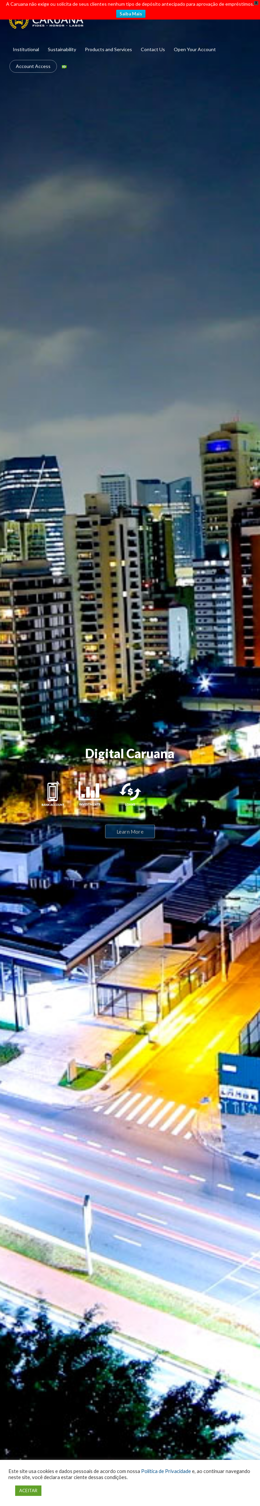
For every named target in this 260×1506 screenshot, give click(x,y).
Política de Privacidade (166, 1471)
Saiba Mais (131, 13)
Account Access (33, 66)
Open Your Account (195, 49)
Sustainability (62, 49)
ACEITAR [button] (28, 1490)
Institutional (26, 49)
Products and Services (108, 49)
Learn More (130, 831)
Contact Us (153, 49)
